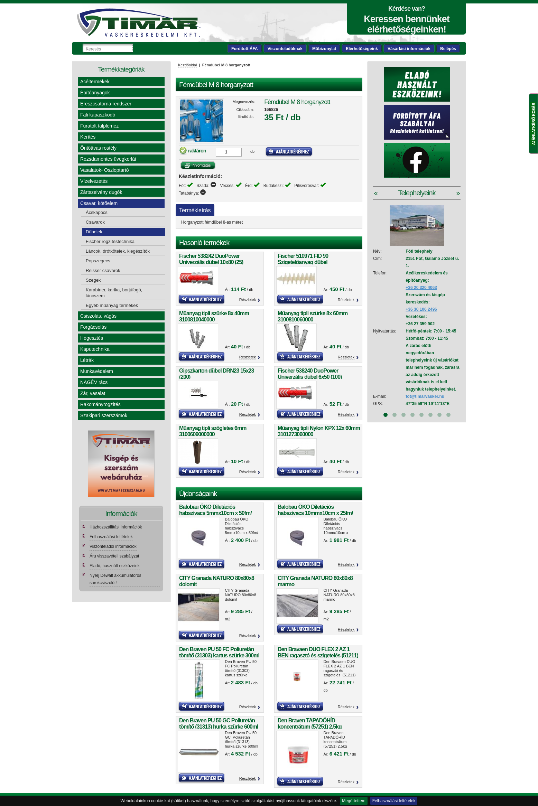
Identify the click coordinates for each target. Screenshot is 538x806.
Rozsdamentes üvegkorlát (108, 159)
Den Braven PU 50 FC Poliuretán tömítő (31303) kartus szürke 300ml (219, 652)
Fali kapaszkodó (97, 115)
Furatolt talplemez (99, 126)
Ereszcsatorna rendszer (105, 103)
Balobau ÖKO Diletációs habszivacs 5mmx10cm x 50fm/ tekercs (215, 513)
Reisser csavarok (103, 270)
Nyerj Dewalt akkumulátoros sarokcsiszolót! (115, 579)
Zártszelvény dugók (101, 192)
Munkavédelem (96, 371)
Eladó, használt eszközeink (115, 565)
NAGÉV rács (94, 382)
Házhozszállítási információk (116, 527)
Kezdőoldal (187, 65)
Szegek (93, 280)
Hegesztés (91, 338)
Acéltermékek (95, 81)
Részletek (247, 300)
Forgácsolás (93, 327)
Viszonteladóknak (285, 48)
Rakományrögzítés (100, 404)
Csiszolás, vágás (98, 316)
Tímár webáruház (138, 23)
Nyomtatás (197, 165)
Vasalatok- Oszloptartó (104, 170)
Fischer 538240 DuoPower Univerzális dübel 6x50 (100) (310, 374)
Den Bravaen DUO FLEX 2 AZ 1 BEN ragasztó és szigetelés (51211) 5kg (318, 655)
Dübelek (94, 231)
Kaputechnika (95, 349)
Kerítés (87, 137)
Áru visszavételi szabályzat (114, 556)
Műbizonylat (324, 48)
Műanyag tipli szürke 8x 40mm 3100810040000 (214, 316)
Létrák (87, 360)
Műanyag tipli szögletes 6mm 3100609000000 (212, 431)
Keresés (138, 48)
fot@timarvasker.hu (425, 396)
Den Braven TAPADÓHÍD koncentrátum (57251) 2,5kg (310, 724)
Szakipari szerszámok (103, 415)
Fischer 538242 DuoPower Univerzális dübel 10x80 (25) (211, 259)
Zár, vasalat (92, 393)
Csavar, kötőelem (99, 203)
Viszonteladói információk (113, 546)
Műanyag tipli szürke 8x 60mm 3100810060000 (312, 316)
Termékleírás (195, 210)
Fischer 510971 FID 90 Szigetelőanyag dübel (303, 259)
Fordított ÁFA (244, 48)
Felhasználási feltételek (394, 800)
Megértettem (353, 800)
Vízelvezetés (94, 181)
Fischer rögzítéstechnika (110, 241)
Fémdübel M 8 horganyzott (297, 102)
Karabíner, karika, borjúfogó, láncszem (114, 292)
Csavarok (95, 222)
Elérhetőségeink (362, 48)
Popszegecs (98, 260)
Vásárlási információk (409, 48)
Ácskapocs (97, 212)
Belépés (448, 48)
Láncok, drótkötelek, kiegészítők (118, 251)
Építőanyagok (95, 92)
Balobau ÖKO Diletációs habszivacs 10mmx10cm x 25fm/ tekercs (315, 513)
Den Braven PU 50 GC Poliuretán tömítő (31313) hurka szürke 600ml (218, 724)
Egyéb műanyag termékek (112, 305)
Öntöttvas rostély (98, 148)
